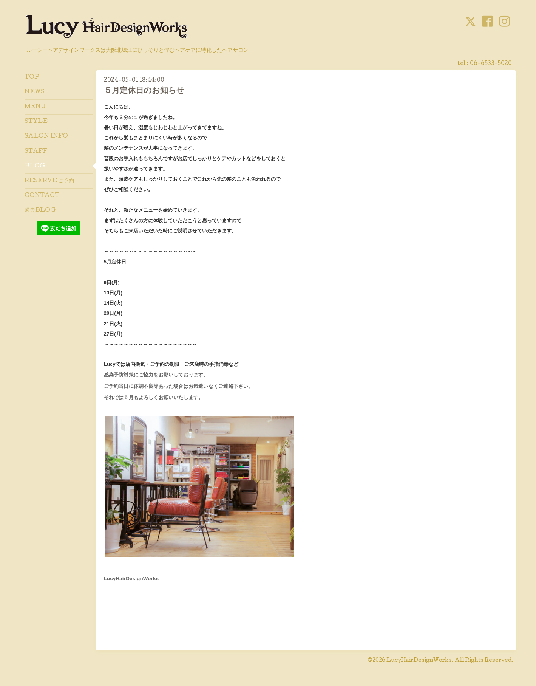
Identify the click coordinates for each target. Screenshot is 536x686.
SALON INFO (46, 136)
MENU (35, 107)
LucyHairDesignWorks (419, 660)
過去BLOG (40, 211)
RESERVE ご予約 (49, 181)
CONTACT (42, 196)
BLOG (35, 166)
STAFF (36, 152)
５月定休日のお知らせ (144, 91)
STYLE (36, 122)
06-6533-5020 (491, 64)
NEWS (35, 92)
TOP (32, 77)
